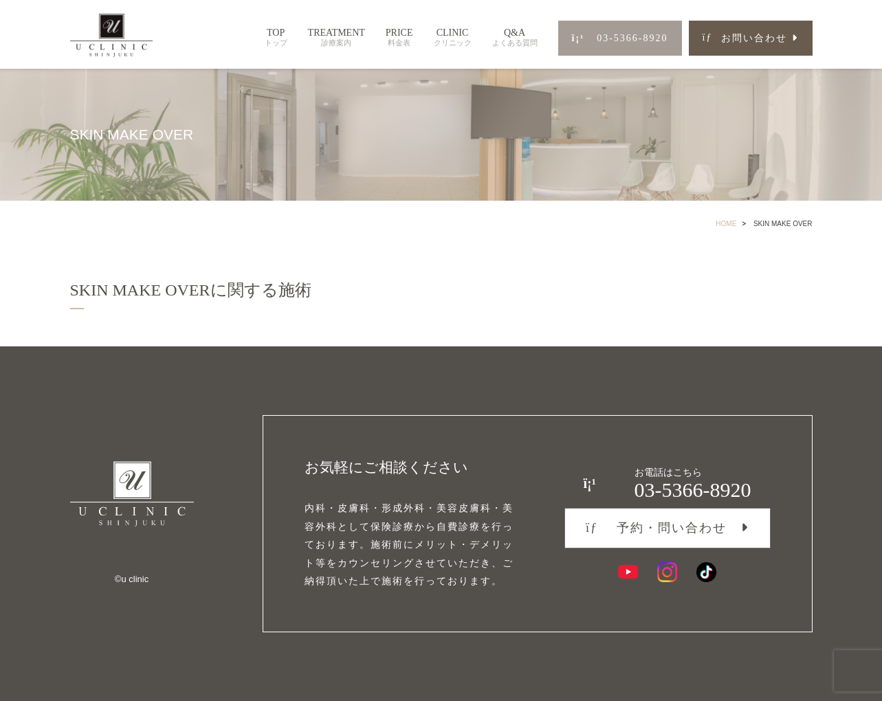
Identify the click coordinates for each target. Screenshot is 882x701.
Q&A (515, 37)
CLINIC (453, 37)
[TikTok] (706, 572)
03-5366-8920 (620, 38)
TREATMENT (336, 37)
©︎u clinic (131, 579)
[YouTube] (628, 572)
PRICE (399, 37)
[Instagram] (667, 572)
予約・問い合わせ (656, 528)
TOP (276, 37)
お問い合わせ (745, 38)
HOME (726, 223)
